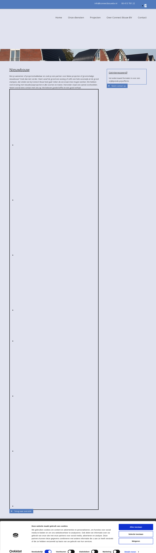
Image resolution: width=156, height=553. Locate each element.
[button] (21, 511)
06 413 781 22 (128, 3)
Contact (142, 17)
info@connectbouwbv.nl (105, 3)
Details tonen (130, 548)
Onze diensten (76, 17)
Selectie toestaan (136, 531)
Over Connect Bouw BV (119, 17)
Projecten (95, 17)
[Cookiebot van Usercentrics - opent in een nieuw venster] (15, 548)
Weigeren (136, 538)
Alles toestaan (136, 523)
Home (58, 17)
